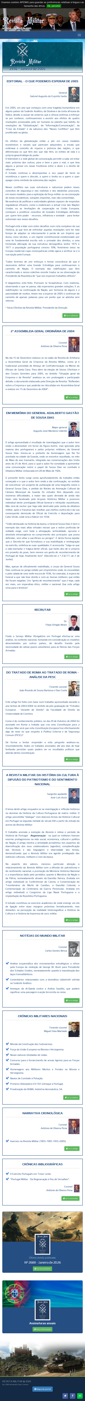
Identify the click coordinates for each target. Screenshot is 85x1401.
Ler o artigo (72, 397)
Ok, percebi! (53, 5)
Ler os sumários (42, 1269)
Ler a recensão (70, 1198)
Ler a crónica (71, 1097)
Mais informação (42, 1329)
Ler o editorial (71, 315)
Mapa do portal (42, 1389)
